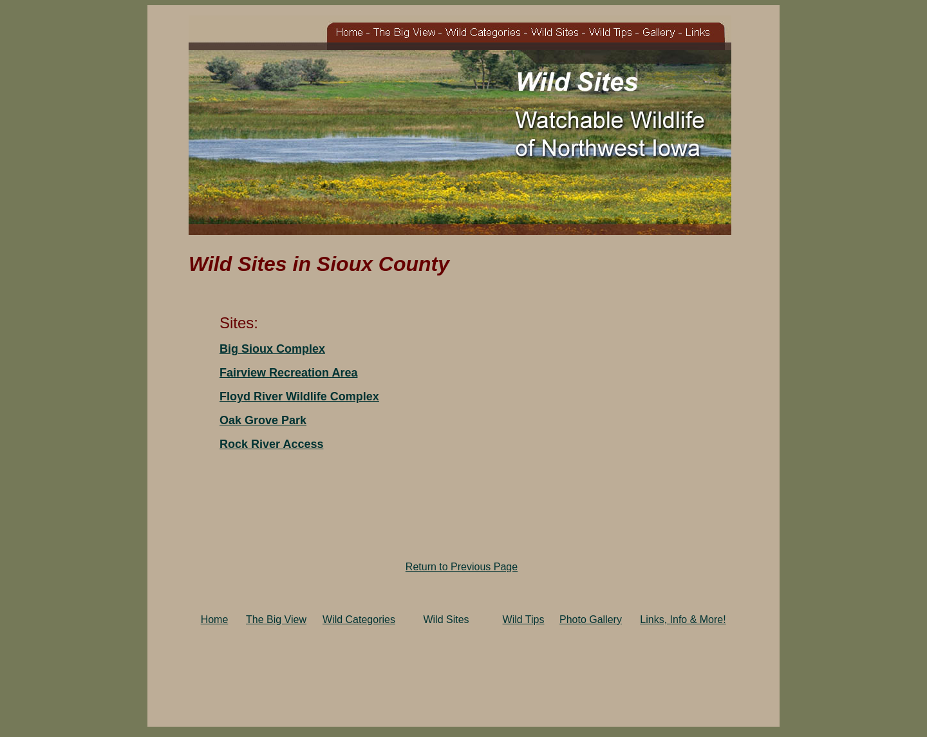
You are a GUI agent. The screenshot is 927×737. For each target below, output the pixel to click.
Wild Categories (359, 619)
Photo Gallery (590, 619)
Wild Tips (524, 619)
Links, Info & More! (683, 619)
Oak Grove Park (263, 420)
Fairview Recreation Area (288, 372)
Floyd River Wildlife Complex (299, 396)
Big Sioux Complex (272, 348)
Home (215, 619)
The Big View (276, 619)
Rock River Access (271, 444)
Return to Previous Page (462, 566)
